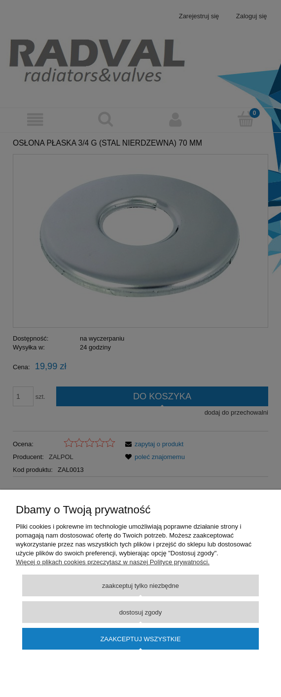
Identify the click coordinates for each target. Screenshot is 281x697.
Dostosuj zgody (140, 612)
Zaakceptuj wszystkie (140, 639)
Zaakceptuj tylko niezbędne (140, 585)
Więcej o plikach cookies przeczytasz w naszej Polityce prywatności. (113, 562)
